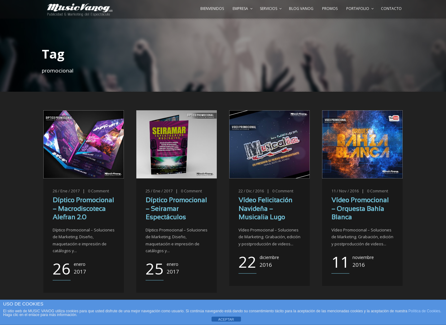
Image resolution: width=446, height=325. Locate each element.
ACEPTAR (226, 319)
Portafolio (357, 8)
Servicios (268, 8)
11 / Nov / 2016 (345, 191)
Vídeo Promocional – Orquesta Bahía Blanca (360, 209)
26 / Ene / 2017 (66, 191)
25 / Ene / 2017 (159, 191)
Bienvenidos (212, 8)
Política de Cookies (424, 311)
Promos (330, 8)
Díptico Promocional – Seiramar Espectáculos (176, 209)
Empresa (240, 8)
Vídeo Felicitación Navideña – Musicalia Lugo (265, 209)
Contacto (391, 8)
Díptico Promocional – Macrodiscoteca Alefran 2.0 (83, 209)
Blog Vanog (301, 8)
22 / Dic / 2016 (251, 191)
